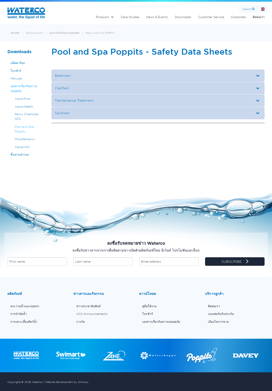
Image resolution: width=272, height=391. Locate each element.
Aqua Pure (22, 98)
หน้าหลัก (15, 33)
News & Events (157, 17)
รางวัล (80, 321)
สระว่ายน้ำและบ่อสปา (24, 306)
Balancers (63, 75)
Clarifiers (62, 88)
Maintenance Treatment (74, 100)
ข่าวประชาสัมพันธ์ (88, 306)
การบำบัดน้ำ (18, 314)
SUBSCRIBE (234, 262)
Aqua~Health (24, 106)
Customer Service (211, 17)
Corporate (238, 17)
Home (263, 9)
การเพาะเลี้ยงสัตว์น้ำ (23, 321)
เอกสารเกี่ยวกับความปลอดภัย (64, 33)
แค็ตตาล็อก (17, 63)
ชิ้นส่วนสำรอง (19, 154)
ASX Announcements (92, 314)
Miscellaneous (25, 139)
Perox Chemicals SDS (27, 116)
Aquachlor (22, 147)
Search (246, 9)
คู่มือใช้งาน (149, 306)
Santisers (62, 113)
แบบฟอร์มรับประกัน (221, 314)
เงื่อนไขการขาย (218, 321)
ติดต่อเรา (259, 17)
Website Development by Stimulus (66, 382)
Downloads (183, 17)
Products (102, 17)
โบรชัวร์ (15, 71)
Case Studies (130, 17)
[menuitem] (37, 306)
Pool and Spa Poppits (100, 33)
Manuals (16, 78)
